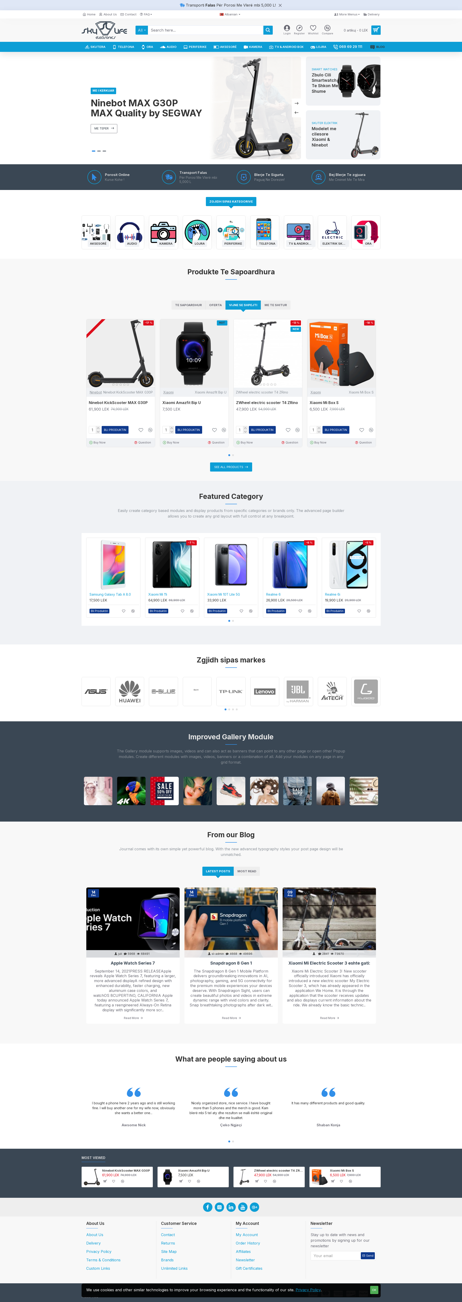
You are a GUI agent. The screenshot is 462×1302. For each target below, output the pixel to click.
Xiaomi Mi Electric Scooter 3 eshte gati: (329, 963)
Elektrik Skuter (334, 243)
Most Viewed (93, 1158)
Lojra (200, 243)
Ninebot (96, 392)
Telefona (267, 243)
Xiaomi (168, 392)
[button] (229, 455)
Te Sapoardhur (188, 305)
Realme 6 (273, 594)
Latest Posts (218, 871)
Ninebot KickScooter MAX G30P (118, 402)
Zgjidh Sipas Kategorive (231, 201)
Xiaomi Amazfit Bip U (181, 402)
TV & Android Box (301, 243)
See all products (228, 467)
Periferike (233, 243)
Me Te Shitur (276, 305)
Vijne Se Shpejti (243, 305)
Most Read (246, 871)
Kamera (165, 243)
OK (374, 1290)
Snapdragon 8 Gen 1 (231, 963)
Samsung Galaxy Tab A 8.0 (110, 594)
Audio (132, 243)
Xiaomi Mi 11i (157, 594)
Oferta (215, 305)
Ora (368, 243)
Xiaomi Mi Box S (324, 402)
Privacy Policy (308, 1290)
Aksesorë (98, 243)
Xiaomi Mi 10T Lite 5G (223, 594)
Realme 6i (332, 594)
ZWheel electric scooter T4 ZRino (267, 402)
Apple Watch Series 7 (133, 963)
